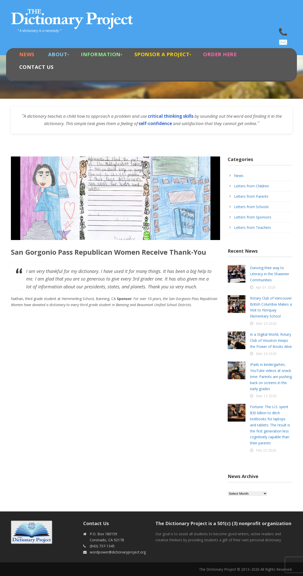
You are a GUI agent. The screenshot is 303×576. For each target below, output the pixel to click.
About (57, 54)
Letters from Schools (251, 206)
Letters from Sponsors (252, 217)
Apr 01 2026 (266, 287)
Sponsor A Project (162, 54)
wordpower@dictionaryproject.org (283, 40)
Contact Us (36, 67)
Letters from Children (251, 186)
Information (101, 54)
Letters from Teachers (252, 227)
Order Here (220, 54)
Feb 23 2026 (266, 450)
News (26, 54)
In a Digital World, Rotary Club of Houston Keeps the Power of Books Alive (271, 340)
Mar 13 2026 (266, 395)
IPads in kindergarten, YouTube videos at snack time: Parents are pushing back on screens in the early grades (271, 376)
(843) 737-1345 (283, 30)
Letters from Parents (251, 196)
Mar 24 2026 (266, 323)
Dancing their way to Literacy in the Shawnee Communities (269, 273)
